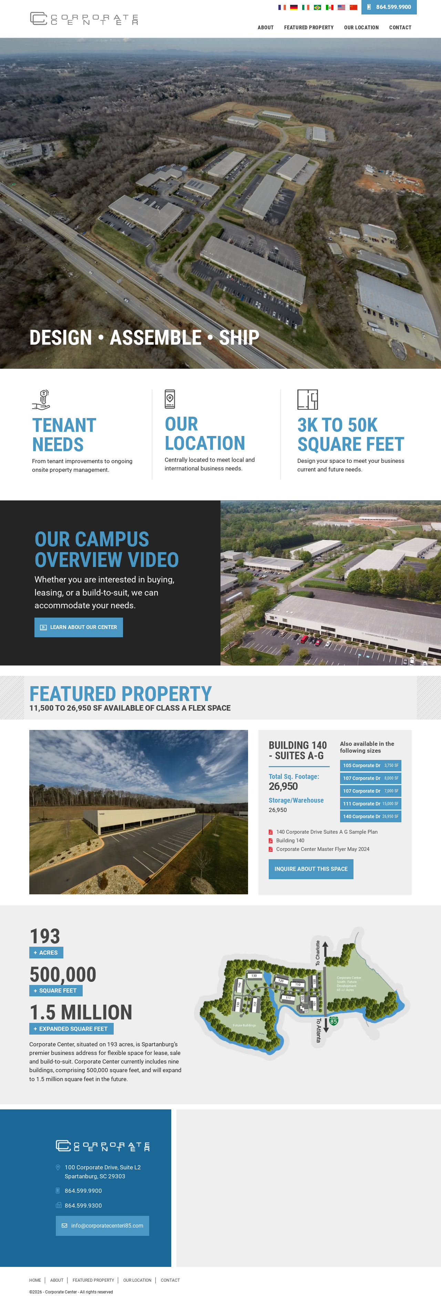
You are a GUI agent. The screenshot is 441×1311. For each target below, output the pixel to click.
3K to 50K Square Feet (350, 435)
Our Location (361, 27)
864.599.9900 (389, 7)
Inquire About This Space (311, 869)
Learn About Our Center (83, 627)
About (266, 27)
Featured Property (309, 27)
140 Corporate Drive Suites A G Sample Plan (327, 832)
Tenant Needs (64, 435)
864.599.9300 (83, 1205)
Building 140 (290, 840)
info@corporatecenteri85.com (102, 1225)
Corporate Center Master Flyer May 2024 (322, 849)
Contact (400, 27)
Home (35, 1280)
